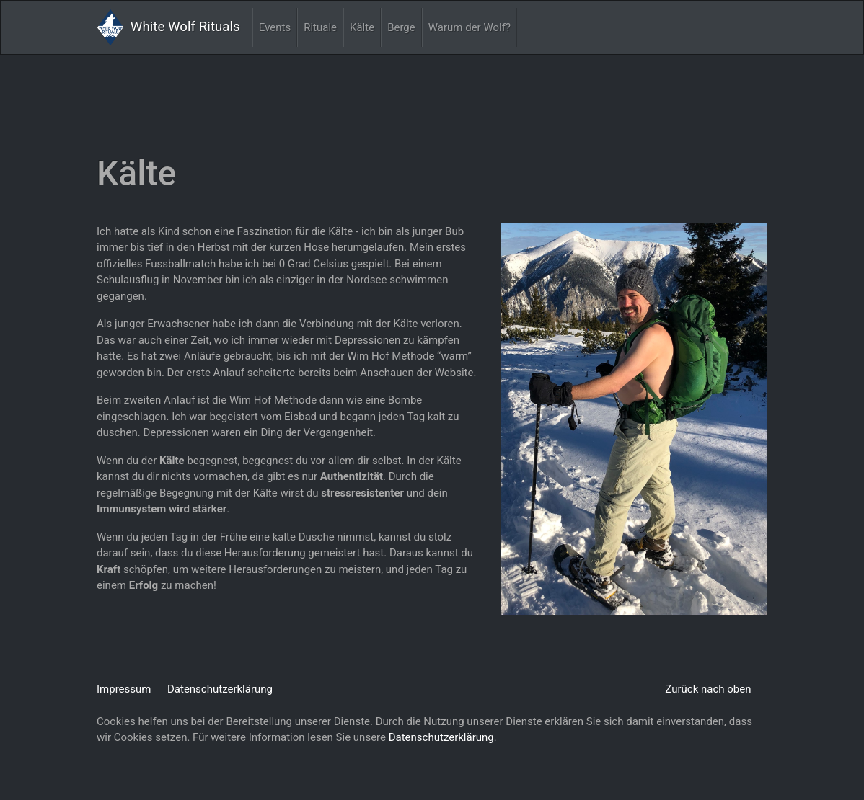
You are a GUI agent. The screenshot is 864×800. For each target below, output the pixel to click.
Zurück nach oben (708, 689)
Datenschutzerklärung (220, 689)
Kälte (362, 27)
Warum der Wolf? (469, 27)
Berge (401, 27)
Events (275, 27)
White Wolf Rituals (168, 27)
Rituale (320, 27)
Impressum (124, 689)
